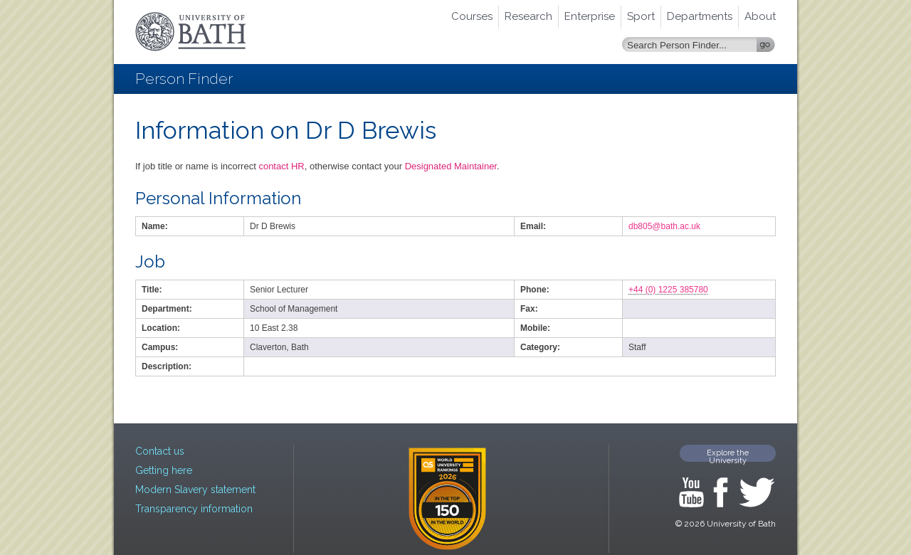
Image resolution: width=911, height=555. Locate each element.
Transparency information (194, 508)
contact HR (281, 166)
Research (528, 16)
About (760, 16)
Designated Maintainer (451, 166)
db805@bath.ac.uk (664, 226)
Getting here (163, 470)
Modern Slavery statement (195, 489)
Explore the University (728, 455)
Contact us (159, 451)
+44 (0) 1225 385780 (668, 290)
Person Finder (184, 79)
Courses (472, 16)
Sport (641, 16)
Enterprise (589, 16)
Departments (699, 16)
